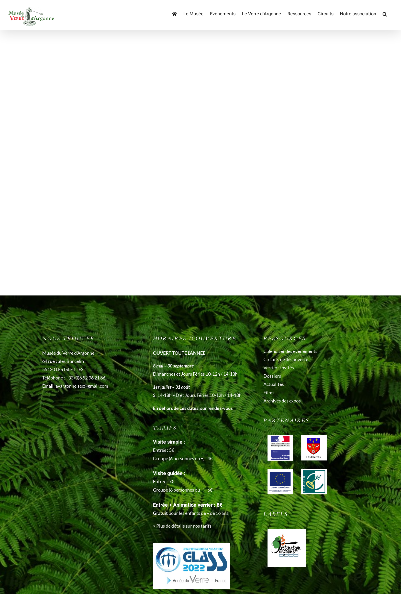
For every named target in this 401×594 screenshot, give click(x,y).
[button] (385, 14)
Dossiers (272, 376)
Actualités (273, 384)
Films (268, 392)
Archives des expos (282, 400)
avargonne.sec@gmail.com (81, 386)
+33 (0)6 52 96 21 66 (85, 378)
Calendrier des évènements (290, 351)
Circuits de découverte (285, 359)
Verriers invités (278, 367)
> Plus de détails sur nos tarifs (182, 526)
